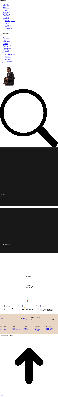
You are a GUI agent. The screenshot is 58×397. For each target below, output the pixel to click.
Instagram (2, 318)
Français (1, 395)
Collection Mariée (14, 328)
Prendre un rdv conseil (3, 329)
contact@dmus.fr (24, 319)
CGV (35, 328)
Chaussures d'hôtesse (49, 329)
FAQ (0, 328)
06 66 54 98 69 (24, 318)
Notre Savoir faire (25, 329)
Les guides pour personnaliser (4, 330)
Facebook (2, 319)
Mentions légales (37, 330)
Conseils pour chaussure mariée (16, 329)
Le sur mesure (25, 330)
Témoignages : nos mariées (15, 330)
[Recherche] (3, 34)
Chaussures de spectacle (49, 328)
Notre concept (25, 328)
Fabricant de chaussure (49, 330)
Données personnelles (37, 329)
